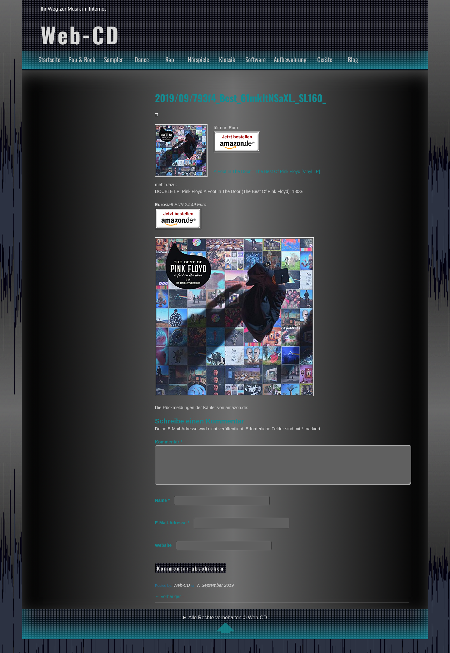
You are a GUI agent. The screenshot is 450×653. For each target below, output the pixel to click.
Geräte (324, 59)
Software (255, 59)
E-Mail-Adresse (172, 530)
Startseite (49, 59)
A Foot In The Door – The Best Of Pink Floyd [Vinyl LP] (267, 171)
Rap (169, 59)
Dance (142, 59)
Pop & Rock (81, 59)
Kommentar (168, 441)
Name (162, 507)
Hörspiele (198, 59)
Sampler (113, 59)
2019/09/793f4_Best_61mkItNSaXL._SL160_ (240, 98)
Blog (353, 59)
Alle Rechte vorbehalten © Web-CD (227, 631)
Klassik (227, 59)
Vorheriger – (169, 603)
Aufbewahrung (290, 59)
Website (163, 552)
